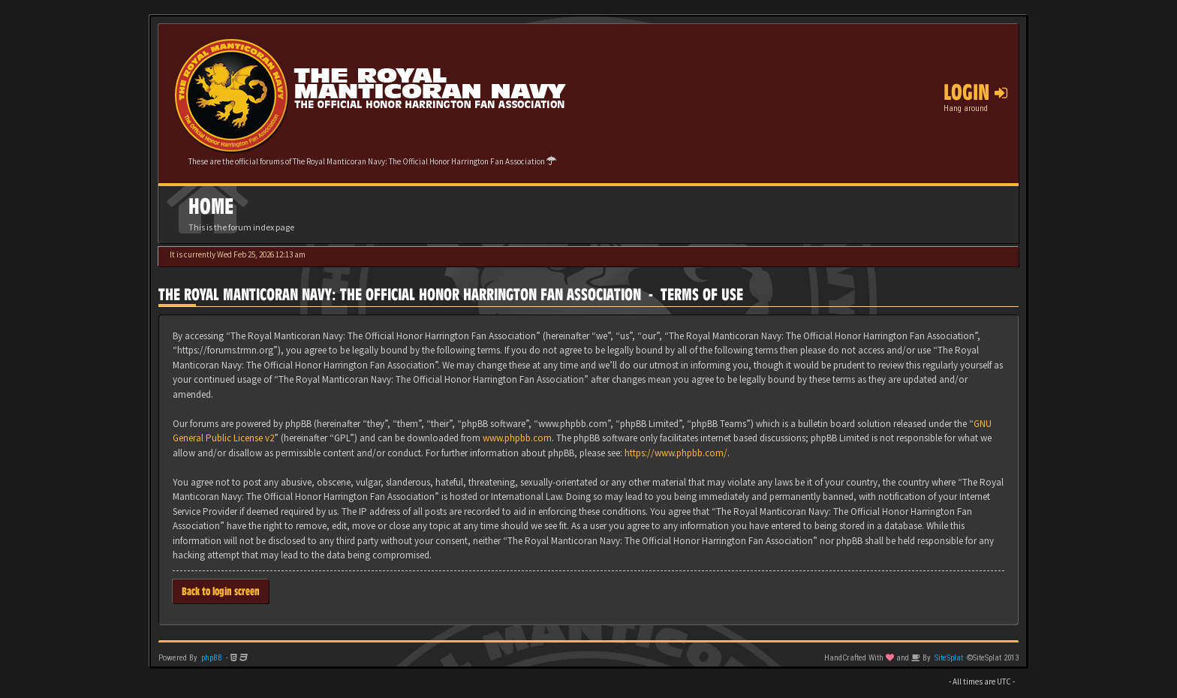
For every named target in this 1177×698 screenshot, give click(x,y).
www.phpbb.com (517, 438)
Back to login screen (221, 591)
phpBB (211, 658)
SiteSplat (949, 658)
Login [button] (975, 92)
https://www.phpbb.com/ (676, 453)
